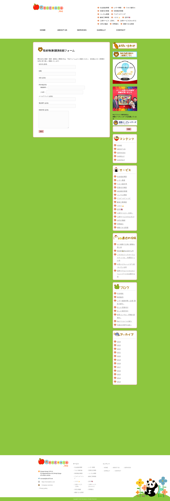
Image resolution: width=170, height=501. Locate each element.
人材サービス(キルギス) (128, 21)
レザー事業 (117, 8)
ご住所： (61, 92)
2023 (119, 345)
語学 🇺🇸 (127, 17)
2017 (119, 367)
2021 (119, 352)
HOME (119, 145)
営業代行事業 (104, 11)
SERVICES (121, 153)
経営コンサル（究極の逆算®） (126, 316)
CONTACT (121, 160)
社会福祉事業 (104, 8)
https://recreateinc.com (48, 482)
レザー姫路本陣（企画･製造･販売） (126, 302)
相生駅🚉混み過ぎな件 (125, 251)
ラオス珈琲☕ (131, 8)
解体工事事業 (104, 17)
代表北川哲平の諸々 (124, 325)
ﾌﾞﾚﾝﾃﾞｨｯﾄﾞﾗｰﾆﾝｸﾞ (120, 14)
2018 (119, 363)
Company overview (47, 485)
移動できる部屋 (128, 24)
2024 (119, 342)
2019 (119, 360)
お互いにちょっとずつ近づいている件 (126, 265)
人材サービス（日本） (107, 21)
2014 (119, 378)
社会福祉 (120, 293)
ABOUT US (121, 149)
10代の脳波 (104, 24)
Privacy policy (43, 488)
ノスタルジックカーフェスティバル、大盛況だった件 (126, 257)
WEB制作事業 (118, 11)
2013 (119, 382)
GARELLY (121, 156)
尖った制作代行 (122, 311)
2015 (119, 374)
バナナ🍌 (117, 17)
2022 (119, 349)
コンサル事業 (104, 14)
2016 (119, 371)
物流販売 (120, 297)
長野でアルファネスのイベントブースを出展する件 (126, 274)
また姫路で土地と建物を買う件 (126, 245)
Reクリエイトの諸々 (124, 321)
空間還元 (115, 24)
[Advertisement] (125, 419)
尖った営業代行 (122, 307)
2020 (119, 356)
